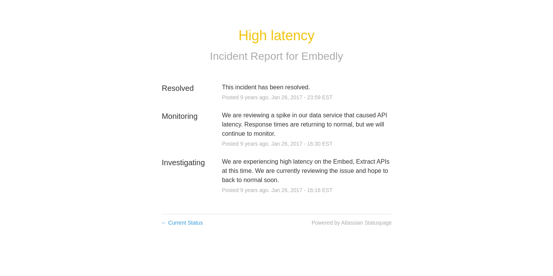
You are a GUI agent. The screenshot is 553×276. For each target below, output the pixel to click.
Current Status (182, 223)
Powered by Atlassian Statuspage (351, 223)
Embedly (322, 56)
